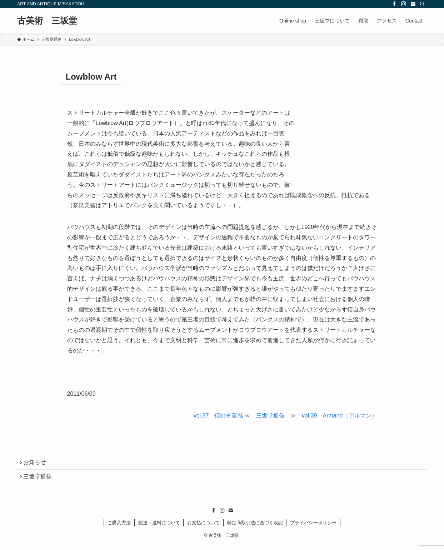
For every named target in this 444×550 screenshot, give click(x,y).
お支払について (203, 527)
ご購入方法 (119, 527)
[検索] (422, 4)
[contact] (413, 4)
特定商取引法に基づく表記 (255, 527)
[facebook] (394, 4)
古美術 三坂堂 (47, 20)
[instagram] (403, 4)
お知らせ (37, 463)
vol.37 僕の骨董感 (218, 415)
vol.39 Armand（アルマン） (339, 415)
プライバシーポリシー (313, 527)
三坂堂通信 (270, 415)
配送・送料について (159, 527)
